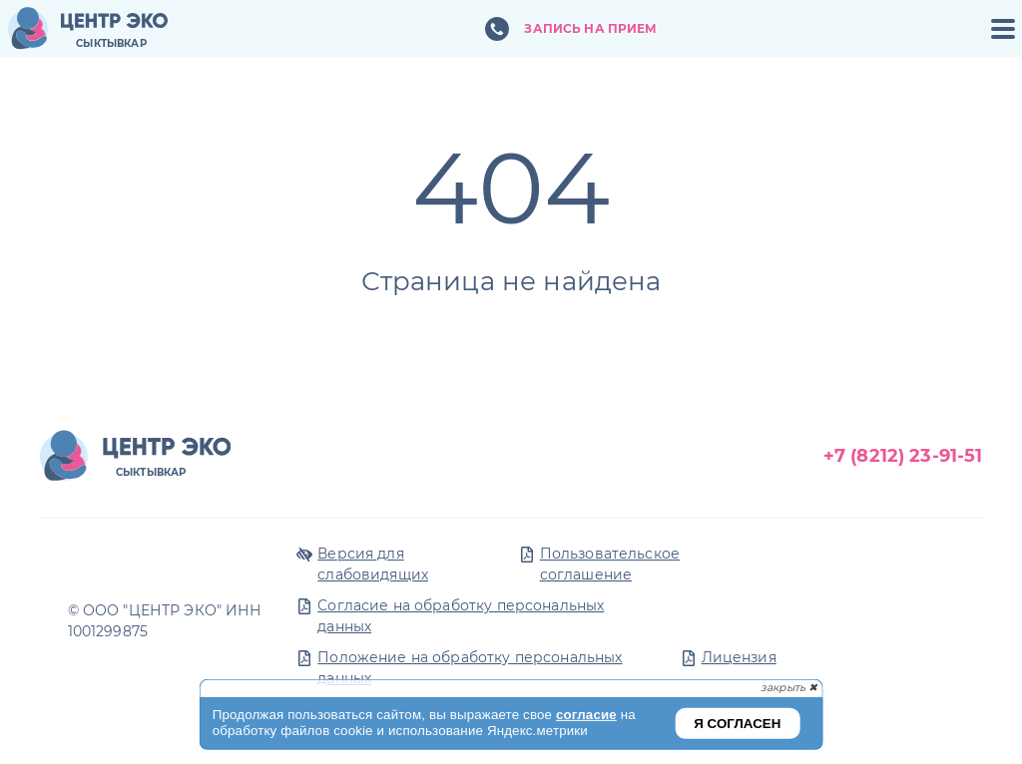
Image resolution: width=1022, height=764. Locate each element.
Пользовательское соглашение (610, 564)
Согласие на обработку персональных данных (460, 615)
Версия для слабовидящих (372, 564)
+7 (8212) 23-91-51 (903, 456)
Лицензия (739, 657)
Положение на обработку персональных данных (469, 667)
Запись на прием (590, 28)
